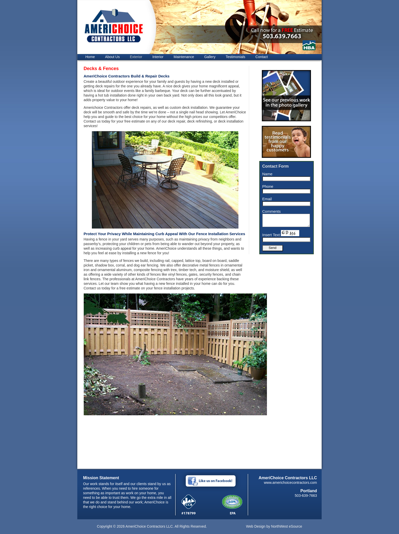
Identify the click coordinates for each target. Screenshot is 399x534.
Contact (261, 57)
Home (90, 57)
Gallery (209, 57)
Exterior (136, 57)
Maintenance (184, 57)
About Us (112, 57)
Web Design (255, 526)
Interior (158, 57)
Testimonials (235, 57)
